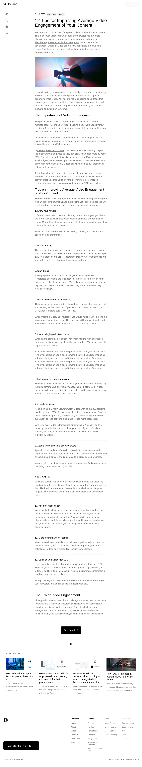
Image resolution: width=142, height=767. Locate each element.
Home (73, 723)
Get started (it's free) (22, 745)
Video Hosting (110, 727)
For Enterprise (93, 731)
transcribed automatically (71, 425)
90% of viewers (59, 412)
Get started (132, 4)
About (73, 727)
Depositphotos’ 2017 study (50, 150)
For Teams (92, 727)
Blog (73, 742)
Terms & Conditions (114, 759)
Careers (74, 731)
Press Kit (74, 735)
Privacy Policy (127, 759)
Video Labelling (111, 735)
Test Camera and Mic (95, 750)
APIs (124, 731)
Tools (124, 735)
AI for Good (75, 739)
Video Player (110, 723)
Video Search (110, 731)
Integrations (92, 739)
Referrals (91, 735)
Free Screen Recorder (93, 744)
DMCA (137, 759)
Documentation (128, 727)
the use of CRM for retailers (87, 183)
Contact (125, 739)
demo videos (47, 542)
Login (132, 723)
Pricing (78, 4)
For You (91, 723)
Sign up (125, 723)
